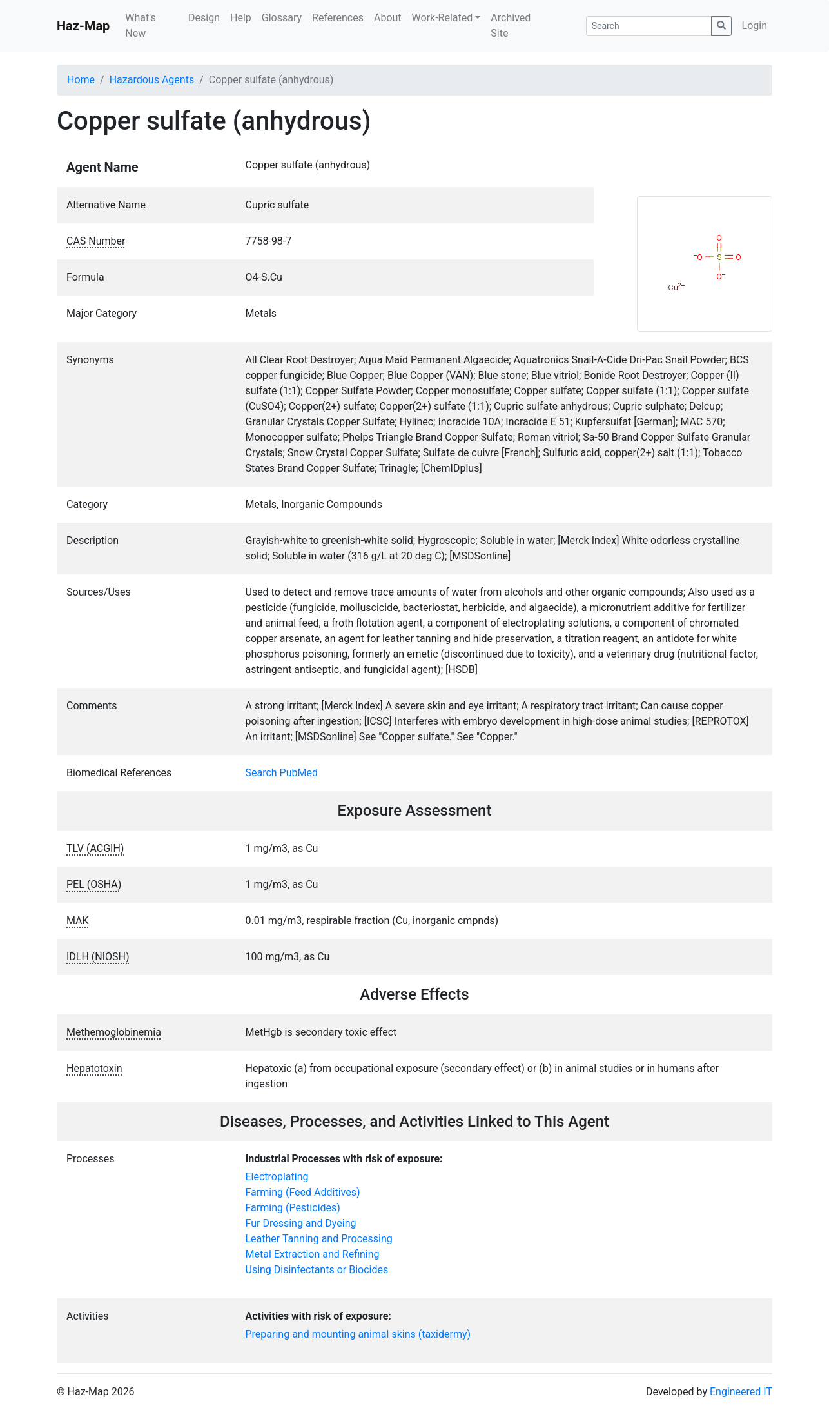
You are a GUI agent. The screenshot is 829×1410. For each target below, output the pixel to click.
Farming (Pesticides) (293, 1208)
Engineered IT (741, 1391)
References (338, 18)
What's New (140, 25)
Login (754, 25)
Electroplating (277, 1177)
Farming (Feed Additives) (303, 1192)
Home (81, 80)
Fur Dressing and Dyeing (301, 1223)
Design (204, 18)
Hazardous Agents (152, 80)
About (388, 18)
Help (240, 18)
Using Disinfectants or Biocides (317, 1270)
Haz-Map (83, 26)
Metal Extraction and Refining (313, 1254)
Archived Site (511, 25)
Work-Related (442, 18)
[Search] (649, 26)
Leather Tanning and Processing (319, 1239)
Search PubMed (282, 773)
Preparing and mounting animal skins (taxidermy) (358, 1334)
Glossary (282, 18)
